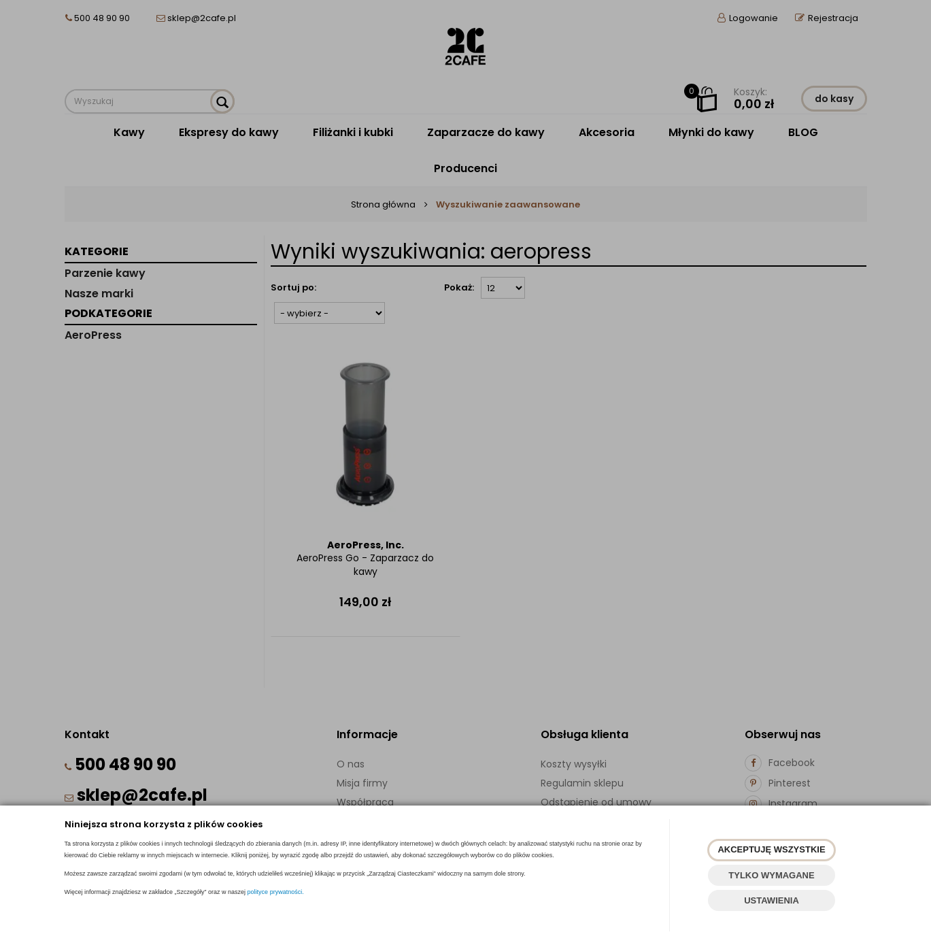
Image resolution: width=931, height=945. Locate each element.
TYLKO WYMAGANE (771, 875)
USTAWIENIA (771, 900)
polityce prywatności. (276, 892)
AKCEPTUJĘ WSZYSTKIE (771, 849)
